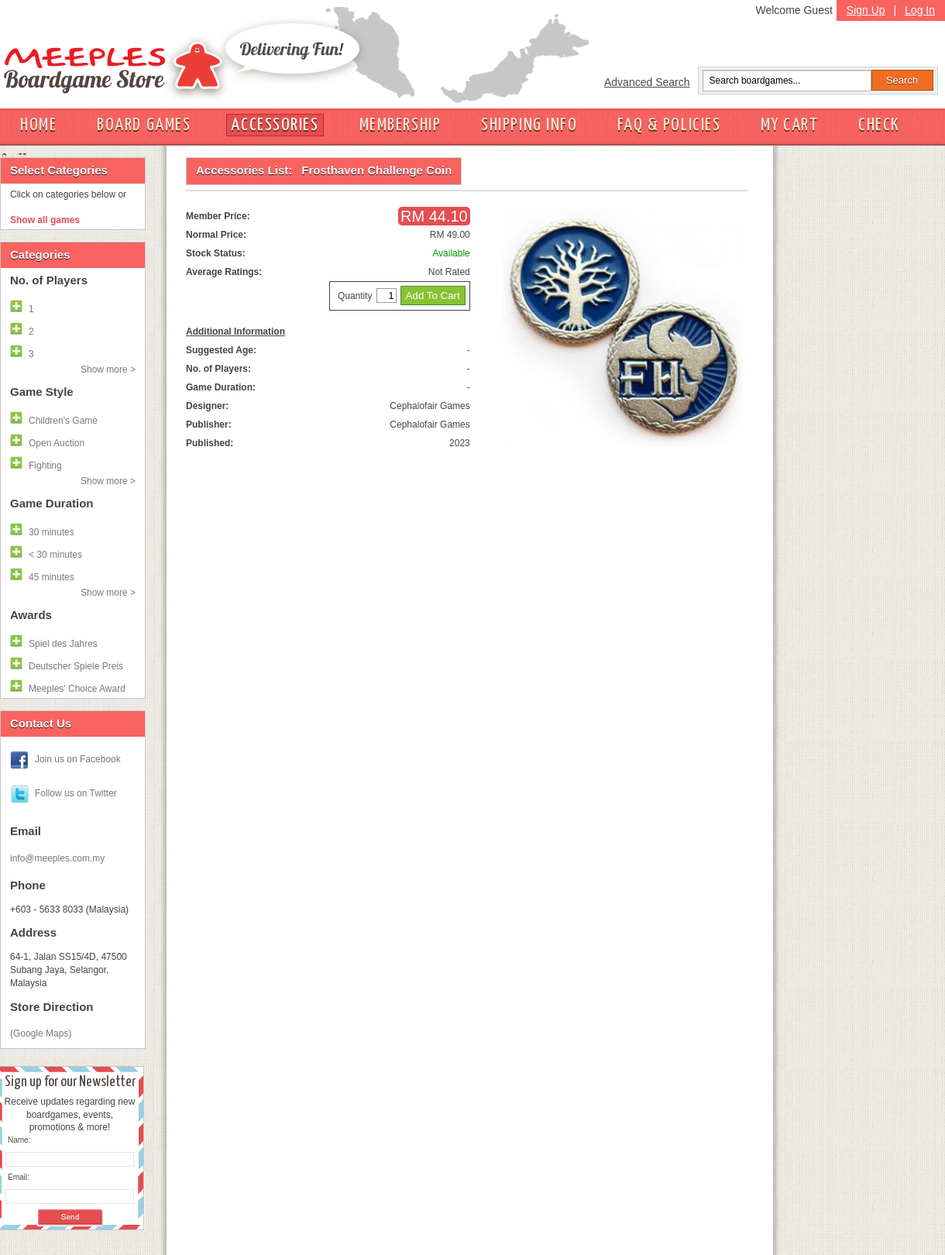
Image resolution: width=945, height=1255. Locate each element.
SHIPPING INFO (529, 125)
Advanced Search (647, 82)
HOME (38, 125)
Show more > (108, 369)
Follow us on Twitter (76, 793)
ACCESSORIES (274, 125)
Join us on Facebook (78, 759)
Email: (18, 1177)
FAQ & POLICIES (668, 125)
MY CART (789, 125)
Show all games (45, 220)
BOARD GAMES (144, 125)
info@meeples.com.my (57, 858)
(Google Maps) (40, 1033)
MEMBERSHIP (400, 125)
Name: (19, 1140)
